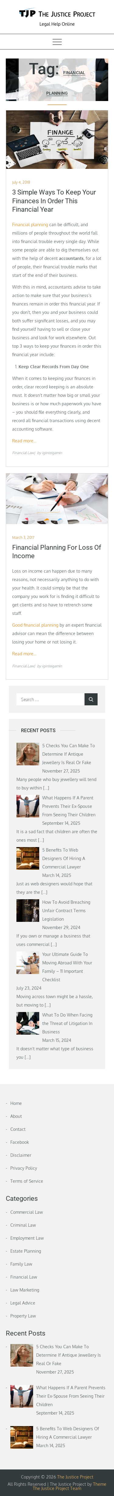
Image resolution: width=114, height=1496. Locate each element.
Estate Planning (25, 1251)
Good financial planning (35, 625)
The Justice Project (75, 1476)
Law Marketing (24, 1289)
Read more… (24, 440)
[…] (46, 787)
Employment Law (27, 1238)
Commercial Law (26, 1212)
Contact (18, 1129)
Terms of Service (26, 1181)
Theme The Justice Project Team (69, 1486)
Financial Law (23, 453)
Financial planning (30, 224)
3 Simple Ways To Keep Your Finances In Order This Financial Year (54, 200)
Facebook (19, 1142)
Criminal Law (23, 1225)
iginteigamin (52, 453)
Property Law (23, 1315)
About (16, 1116)
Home (16, 1103)
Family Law (21, 1264)
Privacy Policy (23, 1168)
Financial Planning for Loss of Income (56, 552)
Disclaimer (20, 1155)
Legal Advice (22, 1302)
